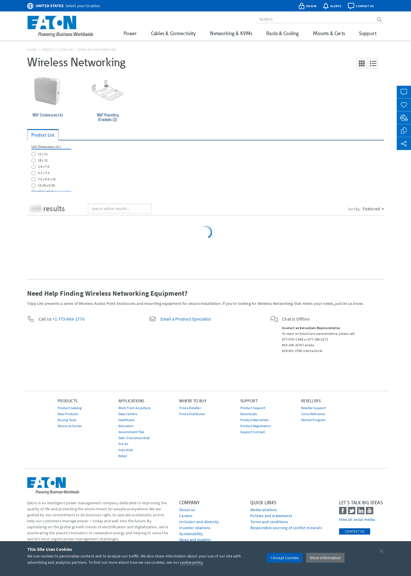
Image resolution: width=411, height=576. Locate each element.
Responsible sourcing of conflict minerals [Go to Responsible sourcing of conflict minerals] (286, 527)
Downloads (248, 414)
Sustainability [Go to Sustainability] (191, 533)
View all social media (357, 519)
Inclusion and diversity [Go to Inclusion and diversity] (199, 521)
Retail (122, 456)
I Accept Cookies (285, 557)
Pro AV (123, 444)
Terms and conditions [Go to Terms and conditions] (269, 521)
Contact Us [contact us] (354, 531)
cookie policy (191, 562)
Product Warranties (254, 420)
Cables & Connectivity (173, 33)
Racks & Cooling (282, 33)
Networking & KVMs (231, 33)
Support (367, 33)
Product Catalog (57, 49)
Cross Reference (313, 414)
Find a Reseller (190, 408)
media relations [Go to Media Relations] (263, 509)
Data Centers (127, 414)
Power (130, 33)
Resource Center (70, 426)
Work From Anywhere (134, 408)
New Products (68, 414)
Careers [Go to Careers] (185, 515)
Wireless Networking (97, 49)
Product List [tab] (42, 135)
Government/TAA (131, 432)
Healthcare (126, 420)
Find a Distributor (192, 414)
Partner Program (313, 420)
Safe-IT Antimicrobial (134, 438)
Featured (373, 208)
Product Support (252, 408)
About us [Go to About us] (187, 509)
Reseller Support (313, 408)
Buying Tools (67, 420)
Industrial (125, 450)
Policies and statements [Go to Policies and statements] (271, 515)
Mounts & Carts (329, 33)
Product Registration (255, 426)
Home (32, 49)
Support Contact (252, 432)
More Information (325, 557)
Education (126, 426)
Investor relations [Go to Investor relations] (194, 527)
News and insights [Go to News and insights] (195, 539)
